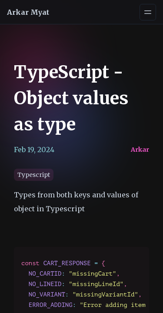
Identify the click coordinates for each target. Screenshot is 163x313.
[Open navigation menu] (148, 12)
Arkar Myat (28, 12)
